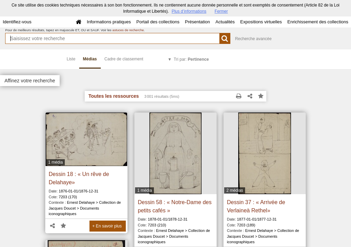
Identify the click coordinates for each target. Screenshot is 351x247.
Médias (90, 59)
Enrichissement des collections (317, 21)
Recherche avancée (253, 38)
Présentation (197, 21)
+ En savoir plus (107, 226)
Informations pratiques (109, 21)
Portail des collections (158, 21)
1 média (55, 162)
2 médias (234, 190)
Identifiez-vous (17, 21)
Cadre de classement (124, 59)
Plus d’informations (189, 11)
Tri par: (191, 59)
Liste (71, 59)
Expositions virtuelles (261, 21)
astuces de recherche (128, 30)
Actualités (224, 21)
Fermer (221, 11)
